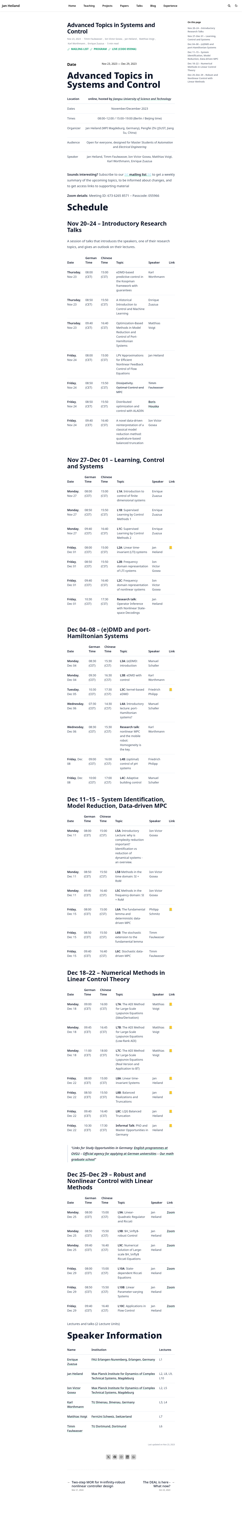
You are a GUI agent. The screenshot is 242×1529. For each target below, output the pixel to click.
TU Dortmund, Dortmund (108, 1426)
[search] (229, 5)
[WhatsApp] (133, 1457)
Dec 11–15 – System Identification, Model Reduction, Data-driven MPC (203, 55)
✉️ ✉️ (137, 174)
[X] (108, 1457)
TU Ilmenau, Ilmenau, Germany (113, 1402)
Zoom (171, 1212)
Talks (139, 6)
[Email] (121, 1457)
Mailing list (78, 49)
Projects (107, 6)
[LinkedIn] (127, 1457)
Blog (153, 6)
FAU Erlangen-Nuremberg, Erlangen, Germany (123, 1359)
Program (98, 49)
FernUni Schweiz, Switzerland (111, 1416)
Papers (124, 6)
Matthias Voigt (77, 1416)
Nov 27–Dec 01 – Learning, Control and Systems (202, 38)
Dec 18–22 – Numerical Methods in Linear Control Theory (202, 67)
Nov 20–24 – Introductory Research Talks (201, 30)
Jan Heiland (11, 6)
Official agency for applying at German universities (119, 1153)
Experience (170, 6)
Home (72, 6)
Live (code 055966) (122, 49)
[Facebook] (114, 1457)
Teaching (89, 6)
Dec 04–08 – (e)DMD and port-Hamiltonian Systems (202, 46)
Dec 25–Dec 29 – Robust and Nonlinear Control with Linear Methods (203, 78)
